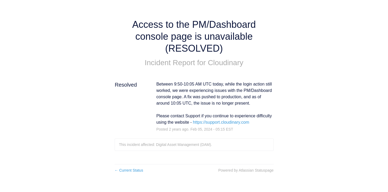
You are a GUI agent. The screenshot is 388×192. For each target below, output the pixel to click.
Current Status (129, 170)
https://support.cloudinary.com (221, 122)
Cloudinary (225, 63)
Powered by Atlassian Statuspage (246, 170)
